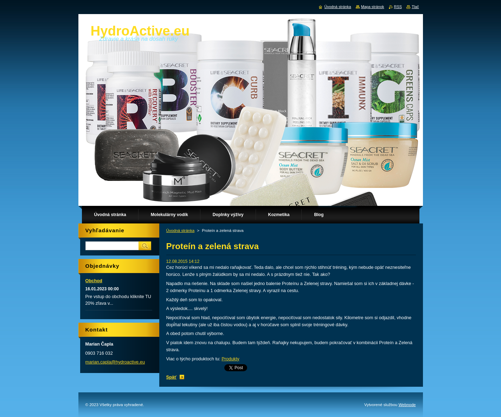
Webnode (407, 405)
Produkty (230, 358)
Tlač (415, 7)
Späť (171, 377)
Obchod (93, 280)
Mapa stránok (372, 7)
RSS (398, 7)
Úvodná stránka (180, 230)
